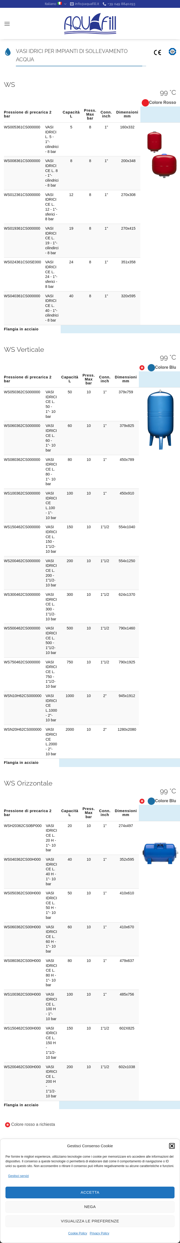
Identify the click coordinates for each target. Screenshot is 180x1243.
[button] (172, 1146)
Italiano (55, 4)
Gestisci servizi (18, 1176)
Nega (90, 1206)
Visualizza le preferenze (90, 1221)
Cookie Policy (77, 1233)
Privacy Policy (99, 1233)
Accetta (89, 1192)
